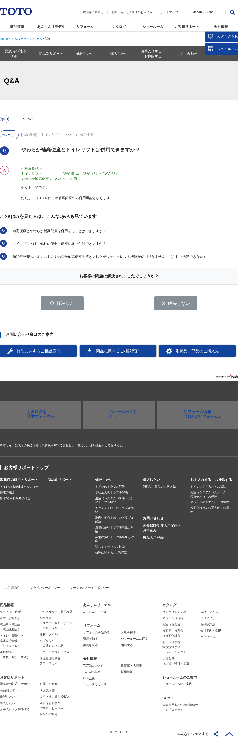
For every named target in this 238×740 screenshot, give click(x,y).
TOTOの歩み (91, 674)
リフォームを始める (96, 634)
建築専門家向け (93, 12)
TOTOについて (93, 667)
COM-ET (169, 700)
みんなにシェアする (192, 734)
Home (4, 39)
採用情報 (127, 674)
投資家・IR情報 (131, 667)
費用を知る (90, 640)
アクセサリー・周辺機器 (56, 613)
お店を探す (128, 634)
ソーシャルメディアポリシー (89, 589)
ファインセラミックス (54, 654)
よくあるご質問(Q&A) (54, 698)
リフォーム (85, 27)
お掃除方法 (207, 626)
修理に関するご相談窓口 (38, 353)
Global (210, 12)
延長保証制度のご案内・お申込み (162, 530)
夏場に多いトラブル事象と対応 (114, 531)
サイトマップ (169, 12)
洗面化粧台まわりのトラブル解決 (114, 521)
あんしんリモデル (51, 27)
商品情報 (17, 27)
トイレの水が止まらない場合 (19, 488)
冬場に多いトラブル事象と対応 (114, 541)
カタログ (119, 27)
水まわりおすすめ (174, 613)
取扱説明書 (47, 692)
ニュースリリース (95, 686)
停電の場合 (7, 494)
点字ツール (207, 639)
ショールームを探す (221, 106)
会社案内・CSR (210, 632)
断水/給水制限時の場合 (15, 500)
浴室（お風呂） (10, 620)
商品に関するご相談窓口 (118, 353)
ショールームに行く (134, 640)
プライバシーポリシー (45, 589)
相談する (127, 647)
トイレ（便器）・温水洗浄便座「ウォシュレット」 (13, 643)
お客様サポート (187, 27)
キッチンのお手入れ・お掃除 (209, 504)
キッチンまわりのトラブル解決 (114, 511)
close (232, 80)
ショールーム (153, 27)
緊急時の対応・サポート (19, 481)
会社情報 (221, 27)
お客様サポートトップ (26, 469)
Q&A (38, 39)
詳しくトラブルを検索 (110, 548)
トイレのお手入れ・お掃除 (208, 488)
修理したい (104, 481)
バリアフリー (209, 620)
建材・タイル (49, 636)
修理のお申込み (142, 12)
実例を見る (90, 647)
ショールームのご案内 (179, 679)
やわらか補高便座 (79, 135)
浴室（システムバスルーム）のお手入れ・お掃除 (209, 496)
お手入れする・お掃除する (211, 481)
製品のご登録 (153, 539)
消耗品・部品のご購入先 (197, 353)
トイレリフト (51, 135)
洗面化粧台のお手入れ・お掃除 (209, 511)
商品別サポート (60, 481)
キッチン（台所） (12, 613)
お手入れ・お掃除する (15, 711)
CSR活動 (89, 680)
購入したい (151, 481)
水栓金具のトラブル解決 (111, 494)
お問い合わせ (120, 12)
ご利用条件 (12, 589)
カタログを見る (218, 93)
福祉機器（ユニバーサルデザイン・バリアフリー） (56, 625)
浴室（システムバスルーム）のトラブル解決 (114, 502)
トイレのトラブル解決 (110, 488)
